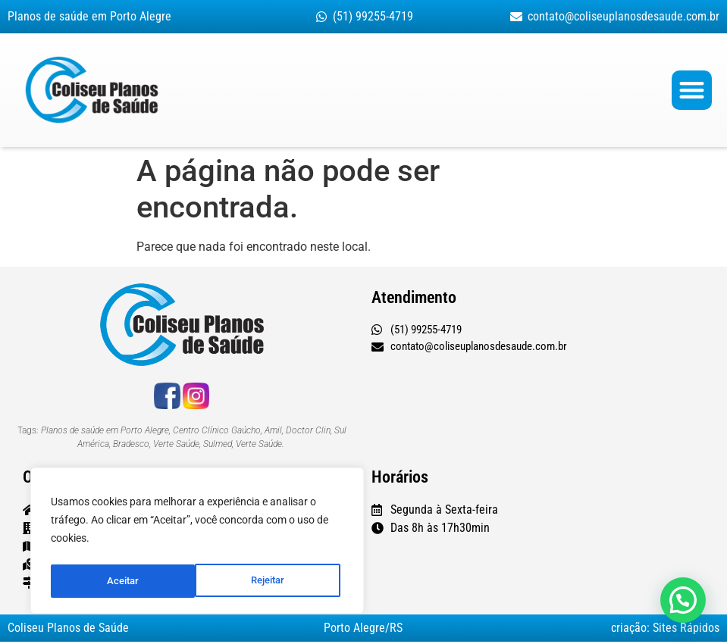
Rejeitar (123, 581)
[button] (692, 91)
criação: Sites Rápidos (665, 630)
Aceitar (272, 581)
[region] (197, 543)
